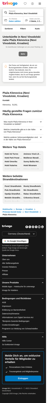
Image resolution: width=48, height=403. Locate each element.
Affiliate (5, 274)
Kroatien (29, 209)
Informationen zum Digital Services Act (17, 317)
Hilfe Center (7, 341)
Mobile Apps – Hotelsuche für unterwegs (18, 286)
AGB (4, 302)
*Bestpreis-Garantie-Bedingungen (15, 321)
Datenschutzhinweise (10, 314)
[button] (23, 13)
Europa (19, 209)
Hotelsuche (7, 209)
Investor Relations (9, 267)
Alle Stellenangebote (10, 263)
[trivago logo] (10, 4)
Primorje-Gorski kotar (12, 212)
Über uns (6, 259)
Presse (5, 271)
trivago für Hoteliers (10, 290)
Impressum (6, 306)
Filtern (23, 29)
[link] (25, 3)
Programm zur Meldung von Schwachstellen (20, 329)
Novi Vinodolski (31, 212)
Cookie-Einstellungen (11, 325)
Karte (37, 29)
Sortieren (9, 29)
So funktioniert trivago (11, 344)
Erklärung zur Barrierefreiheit (13, 310)
